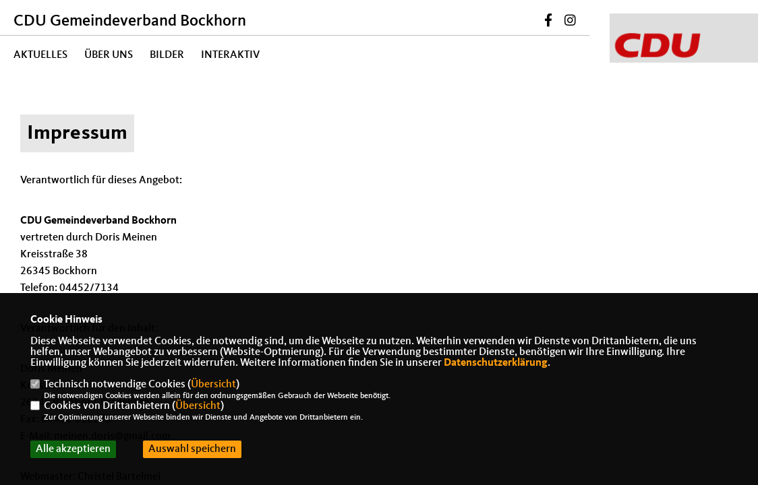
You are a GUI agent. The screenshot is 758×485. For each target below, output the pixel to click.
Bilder (167, 55)
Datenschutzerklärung (496, 363)
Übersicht (213, 384)
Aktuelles (40, 55)
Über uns (108, 55)
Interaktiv (230, 55)
